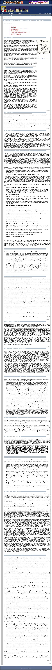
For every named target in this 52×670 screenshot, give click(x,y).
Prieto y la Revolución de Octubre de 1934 (13, 491)
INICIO (3, 13)
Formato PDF (47, 58)
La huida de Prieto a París (10, 456)
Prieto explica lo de (8, 248)
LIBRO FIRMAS (10, 13)
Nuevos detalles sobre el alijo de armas (12, 321)
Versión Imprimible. (41, 58)
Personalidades (26, 15)
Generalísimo (4, 15)
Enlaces (49, 15)
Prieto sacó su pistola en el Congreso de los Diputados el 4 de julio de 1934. (19, 150)
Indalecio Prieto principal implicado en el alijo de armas (16, 348)
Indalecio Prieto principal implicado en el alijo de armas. (17, 31)
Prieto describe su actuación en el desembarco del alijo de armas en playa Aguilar (20, 376)
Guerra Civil (18, 15)
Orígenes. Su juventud (9, 37)
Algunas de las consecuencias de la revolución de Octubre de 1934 (17, 417)
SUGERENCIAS (19, 13)
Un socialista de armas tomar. (8, 17)
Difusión (44, 15)
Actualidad (38, 15)
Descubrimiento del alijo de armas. (11, 276)
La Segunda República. (9, 130)
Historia (33, 15)
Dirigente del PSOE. (13, 27)
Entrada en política (9, 67)
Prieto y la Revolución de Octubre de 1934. (16, 34)
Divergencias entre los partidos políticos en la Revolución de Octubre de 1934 (20, 555)
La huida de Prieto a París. (14, 33)
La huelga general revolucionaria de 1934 (13, 436)
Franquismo (11, 15)
